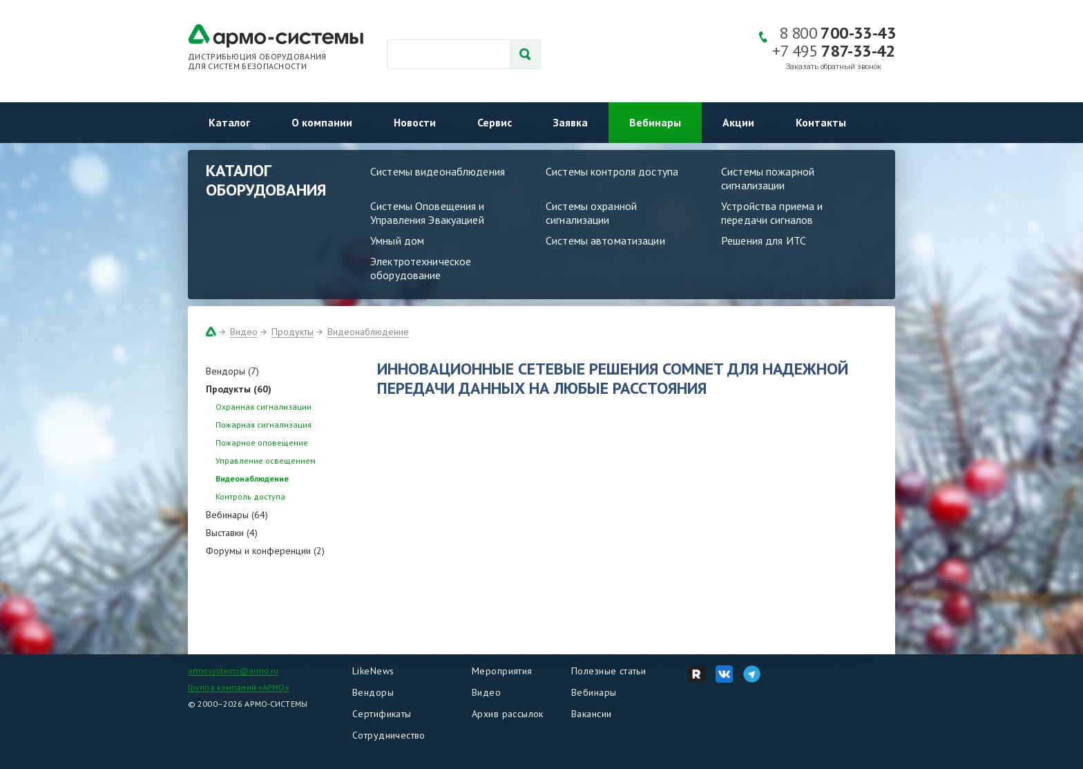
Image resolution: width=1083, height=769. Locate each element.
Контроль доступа (250, 496)
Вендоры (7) (232, 371)
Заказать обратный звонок (833, 66)
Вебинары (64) (237, 515)
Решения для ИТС (763, 240)
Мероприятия (502, 671)
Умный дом (397, 240)
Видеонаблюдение (368, 331)
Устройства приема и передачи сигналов (772, 213)
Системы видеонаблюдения (437, 171)
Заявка (570, 122)
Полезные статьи (608, 671)
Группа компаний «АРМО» (238, 687)
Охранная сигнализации (263, 406)
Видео (244, 331)
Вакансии (591, 714)
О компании (321, 122)
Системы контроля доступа (612, 171)
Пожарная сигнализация (263, 424)
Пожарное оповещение (261, 442)
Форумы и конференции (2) (265, 550)
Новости (415, 122)
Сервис (494, 122)
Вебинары (655, 122)
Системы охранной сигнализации (591, 213)
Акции (738, 122)
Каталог (229, 122)
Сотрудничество (388, 735)
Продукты (292, 331)
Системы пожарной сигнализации (767, 178)
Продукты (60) (238, 389)
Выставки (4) (232, 532)
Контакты (821, 122)
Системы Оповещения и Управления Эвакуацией (427, 213)
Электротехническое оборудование (420, 268)
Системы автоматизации (605, 240)
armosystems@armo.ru (233, 670)
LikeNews (373, 671)
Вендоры (373, 692)
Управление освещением (265, 460)
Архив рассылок (508, 714)
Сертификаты (382, 714)
